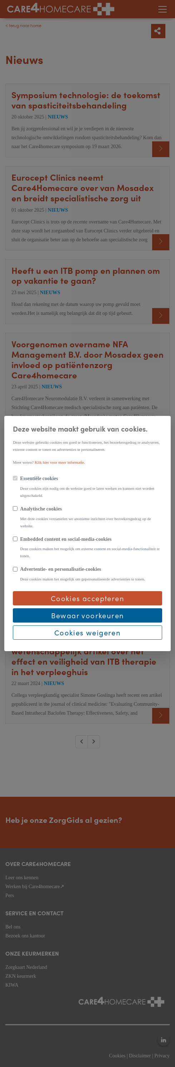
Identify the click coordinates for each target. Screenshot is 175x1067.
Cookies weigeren (87, 632)
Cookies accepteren (87, 598)
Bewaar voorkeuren (87, 615)
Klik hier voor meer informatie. (60, 462)
